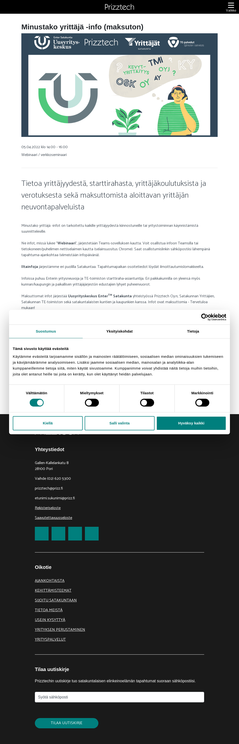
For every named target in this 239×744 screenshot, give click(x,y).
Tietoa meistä (49, 610)
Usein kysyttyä (50, 620)
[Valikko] (231, 7)
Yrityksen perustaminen (60, 629)
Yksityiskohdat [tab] (119, 331)
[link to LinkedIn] (75, 533)
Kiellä (48, 423)
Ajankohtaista (50, 580)
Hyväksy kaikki (191, 423)
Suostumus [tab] (46, 331)
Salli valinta (119, 423)
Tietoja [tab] (193, 331)
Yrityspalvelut (50, 639)
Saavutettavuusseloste (53, 518)
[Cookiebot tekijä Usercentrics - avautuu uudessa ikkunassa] (204, 317)
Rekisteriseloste (48, 508)
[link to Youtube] (92, 533)
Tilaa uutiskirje (66, 723)
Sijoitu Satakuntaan (56, 600)
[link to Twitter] (58, 533)
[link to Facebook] (42, 533)
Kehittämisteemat (53, 590)
